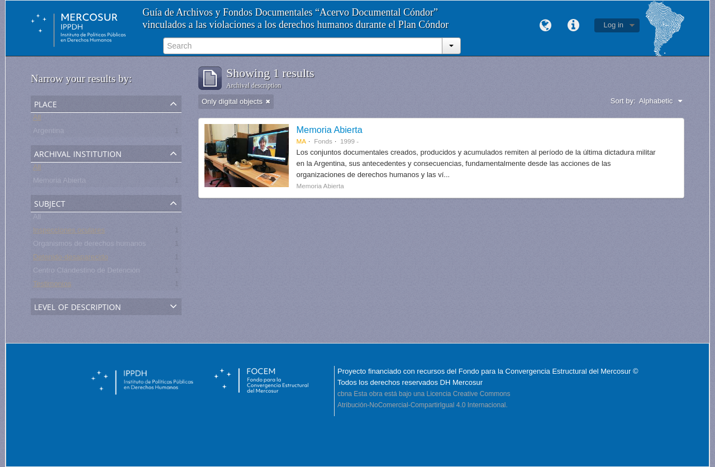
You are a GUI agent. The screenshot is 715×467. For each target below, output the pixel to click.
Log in (613, 25)
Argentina (48, 132)
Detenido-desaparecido (70, 259)
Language (546, 26)
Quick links (574, 26)
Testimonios (52, 286)
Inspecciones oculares (69, 232)
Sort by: (623, 101)
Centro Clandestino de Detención (86, 272)
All (37, 119)
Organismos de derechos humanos (89, 245)
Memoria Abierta (59, 182)
